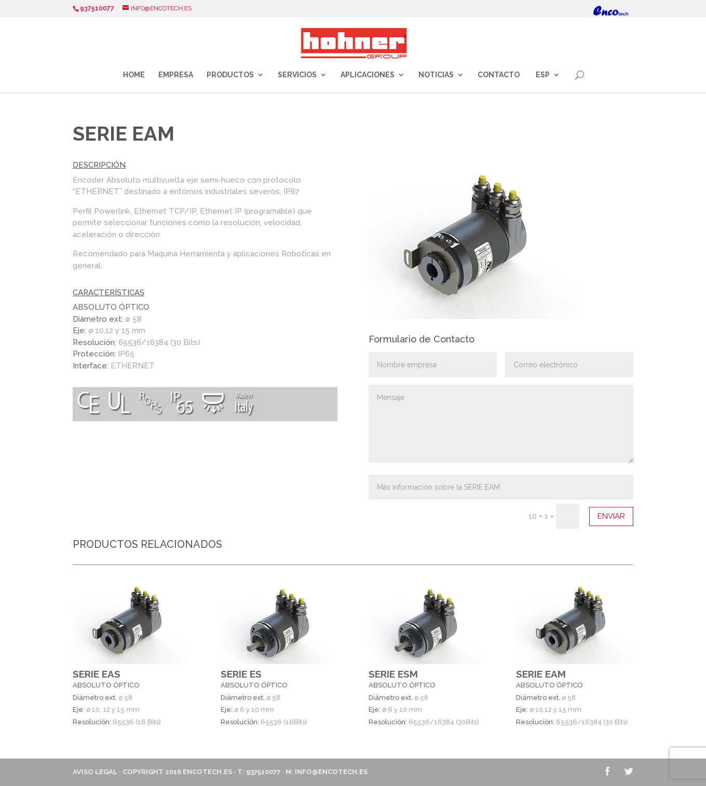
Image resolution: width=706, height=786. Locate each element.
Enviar (611, 516)
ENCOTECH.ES (207, 772)
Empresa (175, 75)
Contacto (499, 75)
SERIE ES (241, 674)
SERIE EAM (541, 674)
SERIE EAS (96, 674)
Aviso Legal (95, 772)
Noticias (436, 75)
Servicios (297, 75)
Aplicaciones (368, 75)
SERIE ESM (393, 674)
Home (134, 75)
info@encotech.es (331, 772)
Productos (230, 75)
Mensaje (501, 424)
